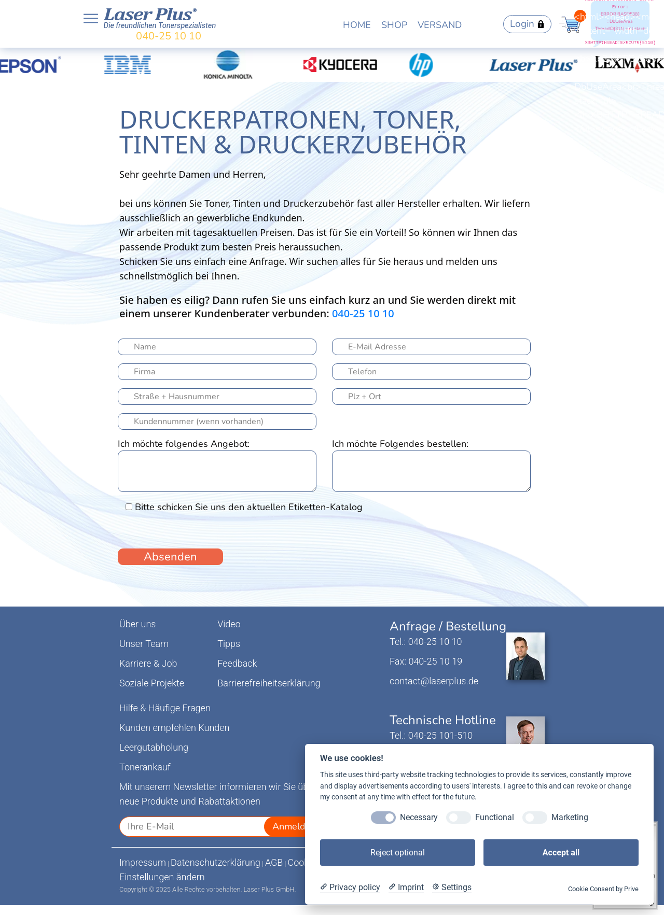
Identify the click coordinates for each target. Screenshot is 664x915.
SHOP (394, 25)
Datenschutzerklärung (215, 862)
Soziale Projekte (151, 683)
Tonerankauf (145, 767)
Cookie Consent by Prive (603, 889)
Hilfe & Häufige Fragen (165, 707)
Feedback (237, 663)
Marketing (569, 817)
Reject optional (397, 852)
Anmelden (294, 826)
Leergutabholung (153, 747)
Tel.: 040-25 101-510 (431, 735)
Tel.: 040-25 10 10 (426, 641)
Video (229, 623)
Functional (494, 817)
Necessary (419, 817)
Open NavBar (91, 18)
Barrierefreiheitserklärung (268, 683)
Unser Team (144, 643)
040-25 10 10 (168, 36)
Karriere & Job (148, 663)
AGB (274, 862)
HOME (357, 25)
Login (527, 24)
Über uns (137, 623)
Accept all (561, 852)
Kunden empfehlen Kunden (174, 727)
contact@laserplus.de (434, 680)
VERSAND (440, 25)
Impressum (142, 862)
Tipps (228, 643)
